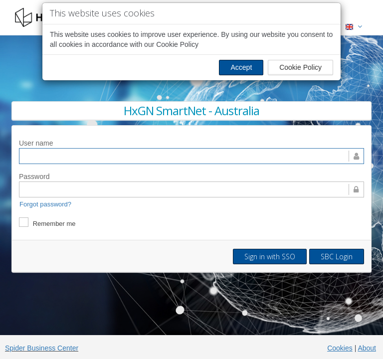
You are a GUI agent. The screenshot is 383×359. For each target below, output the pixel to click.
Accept (241, 67)
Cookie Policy (300, 67)
